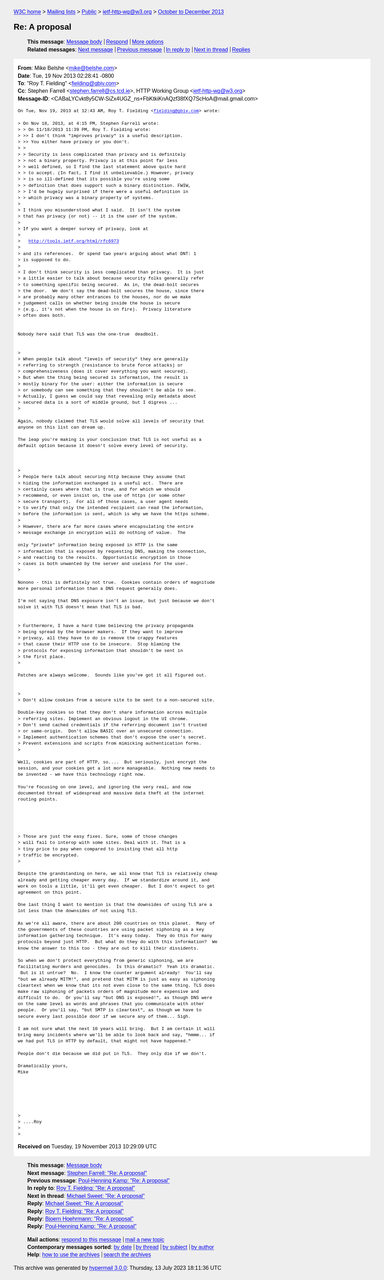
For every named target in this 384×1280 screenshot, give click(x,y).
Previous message (139, 50)
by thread (147, 1247)
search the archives (127, 1254)
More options (148, 42)
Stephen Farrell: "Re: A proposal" (107, 1173)
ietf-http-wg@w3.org (127, 12)
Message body (84, 42)
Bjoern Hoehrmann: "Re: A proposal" (89, 1219)
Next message (95, 50)
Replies (241, 50)
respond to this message (91, 1239)
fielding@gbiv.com (94, 83)
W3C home (27, 12)
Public (89, 12)
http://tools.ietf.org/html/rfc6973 (73, 241)
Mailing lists (61, 12)
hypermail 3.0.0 (107, 1268)
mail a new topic (145, 1239)
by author (202, 1247)
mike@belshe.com (91, 68)
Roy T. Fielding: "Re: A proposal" (95, 1188)
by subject (174, 1247)
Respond (117, 42)
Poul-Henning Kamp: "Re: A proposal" (124, 1181)
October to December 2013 (191, 12)
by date (122, 1247)
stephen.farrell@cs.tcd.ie (100, 91)
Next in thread (211, 50)
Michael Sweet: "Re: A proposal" (106, 1196)
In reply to (178, 50)
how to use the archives (71, 1254)
